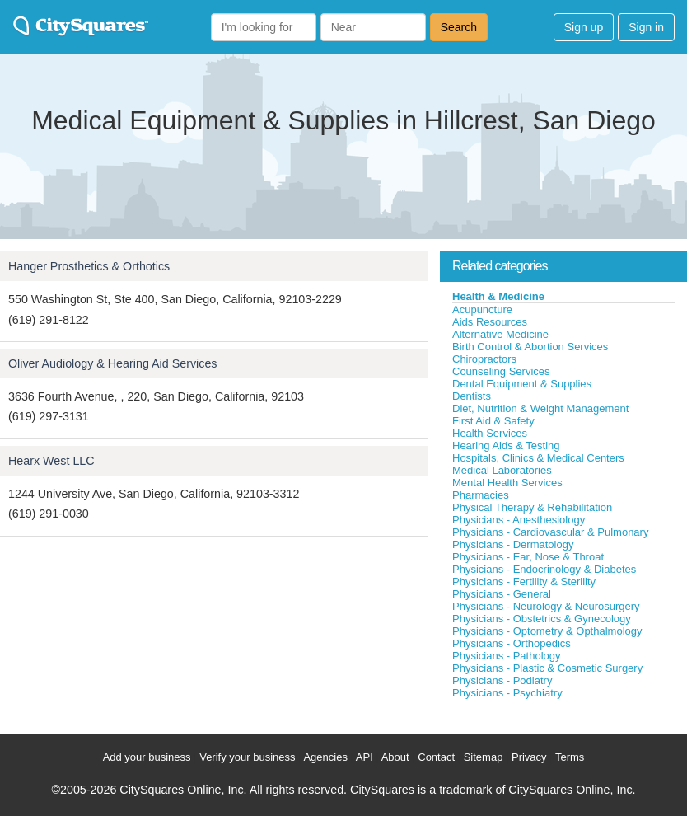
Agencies (325, 757)
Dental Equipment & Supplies (521, 384)
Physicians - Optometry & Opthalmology (547, 631)
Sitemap (483, 757)
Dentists (471, 396)
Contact (436, 757)
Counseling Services (501, 371)
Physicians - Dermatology (512, 544)
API (364, 757)
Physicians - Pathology (506, 656)
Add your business (147, 757)
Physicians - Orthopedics (511, 643)
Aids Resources (489, 322)
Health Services (489, 433)
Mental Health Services (507, 482)
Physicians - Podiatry (502, 680)
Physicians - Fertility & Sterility (524, 581)
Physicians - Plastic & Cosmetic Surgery (547, 668)
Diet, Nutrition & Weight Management (540, 408)
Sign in (646, 27)
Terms (569, 757)
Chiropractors (484, 359)
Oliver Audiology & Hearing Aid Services (112, 363)
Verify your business (247, 757)
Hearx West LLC (51, 460)
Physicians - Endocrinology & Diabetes (544, 569)
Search (459, 27)
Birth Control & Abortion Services (530, 346)
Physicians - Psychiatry (507, 693)
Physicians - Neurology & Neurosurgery (546, 606)
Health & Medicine (498, 296)
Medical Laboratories (502, 470)
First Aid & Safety (493, 421)
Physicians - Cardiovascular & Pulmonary (550, 532)
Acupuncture (482, 309)
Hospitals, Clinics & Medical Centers (538, 458)
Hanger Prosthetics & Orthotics (89, 266)
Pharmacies (480, 495)
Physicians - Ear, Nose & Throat (528, 557)
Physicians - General (501, 594)
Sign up (583, 27)
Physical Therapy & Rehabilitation (532, 507)
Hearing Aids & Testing (506, 445)
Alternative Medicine (500, 334)
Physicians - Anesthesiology (518, 520)
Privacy (529, 757)
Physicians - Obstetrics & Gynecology (541, 618)
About (395, 757)
